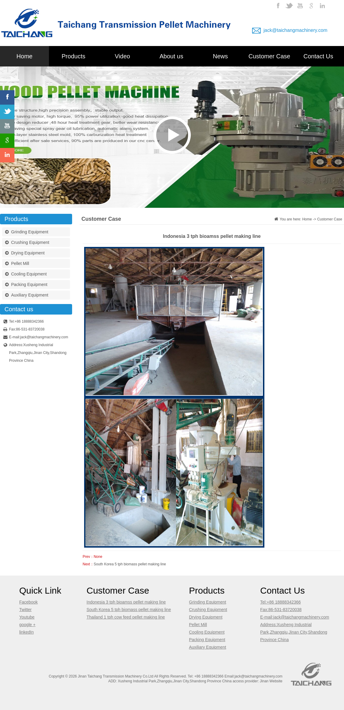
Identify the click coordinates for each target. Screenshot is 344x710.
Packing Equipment (26, 285)
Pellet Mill (17, 264)
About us (171, 56)
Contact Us (318, 56)
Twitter (25, 609)
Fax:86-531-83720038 (281, 609)
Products (73, 56)
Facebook (28, 602)
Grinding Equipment (26, 232)
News (220, 56)
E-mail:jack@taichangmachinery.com (294, 617)
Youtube (27, 617)
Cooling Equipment (26, 275)
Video (122, 56)
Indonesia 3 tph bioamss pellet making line (126, 602)
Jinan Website (271, 681)
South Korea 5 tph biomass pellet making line (130, 564)
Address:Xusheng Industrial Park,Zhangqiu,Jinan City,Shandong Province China (293, 632)
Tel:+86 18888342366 (280, 602)
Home (24, 56)
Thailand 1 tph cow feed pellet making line (126, 617)
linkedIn (26, 632)
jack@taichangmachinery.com (295, 30)
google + (27, 624)
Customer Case (269, 56)
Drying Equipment (24, 253)
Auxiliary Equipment (26, 296)
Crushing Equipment (27, 243)
